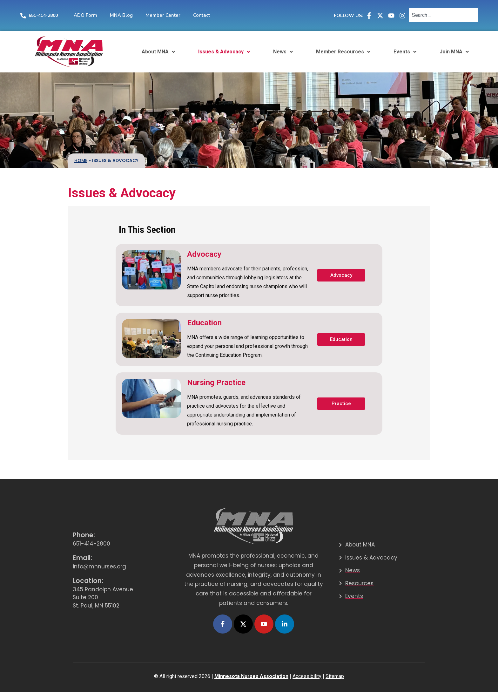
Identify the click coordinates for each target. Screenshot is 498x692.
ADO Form (85, 15)
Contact (201, 15)
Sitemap (335, 676)
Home (80, 160)
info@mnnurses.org (99, 566)
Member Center (162, 15)
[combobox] (443, 15)
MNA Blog (121, 15)
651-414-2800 (43, 15)
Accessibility (307, 676)
